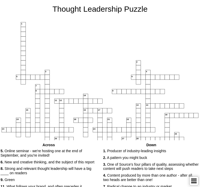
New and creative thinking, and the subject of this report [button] (47, 162)
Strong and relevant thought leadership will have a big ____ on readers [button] (46, 170)
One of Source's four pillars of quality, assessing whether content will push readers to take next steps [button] (151, 166)
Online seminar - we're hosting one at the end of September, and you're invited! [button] (41, 153)
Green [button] (8, 180)
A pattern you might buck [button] (125, 158)
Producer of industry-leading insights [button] (134, 151)
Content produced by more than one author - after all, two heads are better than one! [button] (148, 177)
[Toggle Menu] (193, 180)
